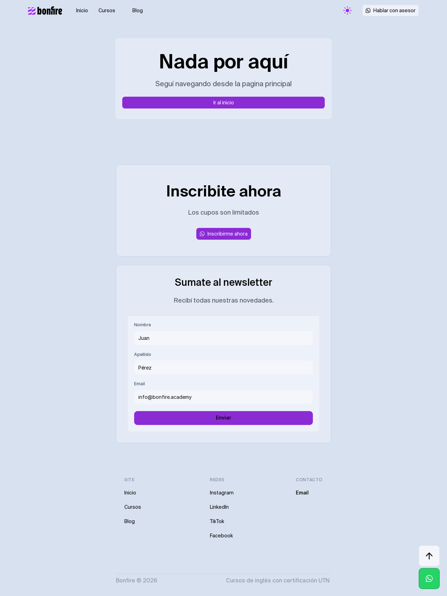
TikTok (217, 521)
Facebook (221, 535)
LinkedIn (219, 507)
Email (302, 493)
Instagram (222, 493)
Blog (137, 10)
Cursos (106, 10)
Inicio (82, 10)
